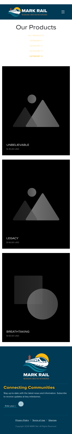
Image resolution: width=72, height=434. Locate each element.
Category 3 (36, 51)
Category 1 (36, 40)
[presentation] (46, 404)
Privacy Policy (22, 420)
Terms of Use (38, 420)
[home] (27, 12)
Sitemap (52, 420)
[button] (63, 12)
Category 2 (36, 46)
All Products (36, 35)
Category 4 (36, 56)
